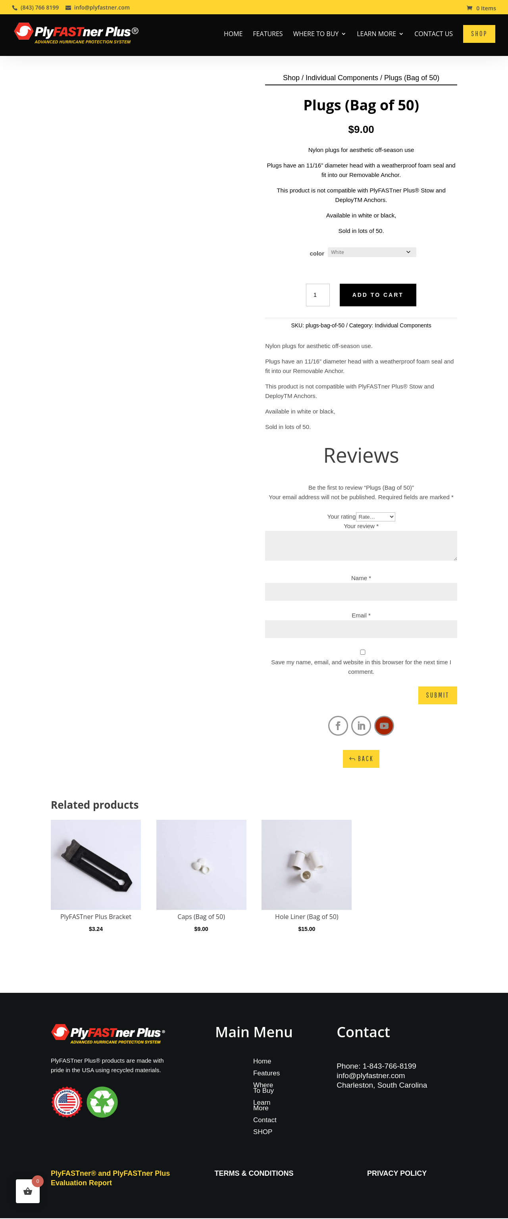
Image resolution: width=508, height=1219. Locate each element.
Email (361, 616)
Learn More (376, 34)
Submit (437, 696)
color (317, 254)
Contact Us (433, 34)
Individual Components (342, 79)
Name (361, 578)
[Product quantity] (318, 296)
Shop (291, 79)
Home (233, 34)
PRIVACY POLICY (397, 1174)
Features (268, 34)
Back (366, 759)
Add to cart (378, 295)
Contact (265, 1122)
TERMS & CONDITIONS (253, 1174)
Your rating (341, 517)
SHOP (262, 1134)
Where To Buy (316, 34)
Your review (361, 526)
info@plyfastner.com (371, 1076)
